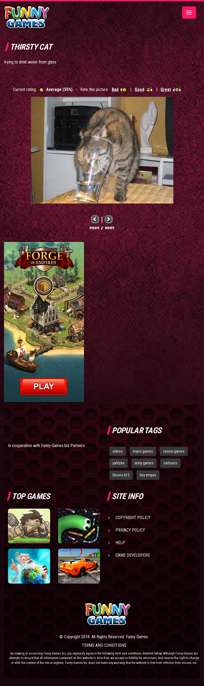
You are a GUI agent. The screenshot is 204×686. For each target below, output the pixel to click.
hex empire (148, 475)
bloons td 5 (121, 475)
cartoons (170, 463)
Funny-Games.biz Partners (63, 445)
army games (144, 463)
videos (118, 451)
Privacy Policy (130, 530)
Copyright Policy (132, 517)
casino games (174, 451)
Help (120, 542)
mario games (143, 451)
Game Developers (132, 555)
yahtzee (119, 463)
